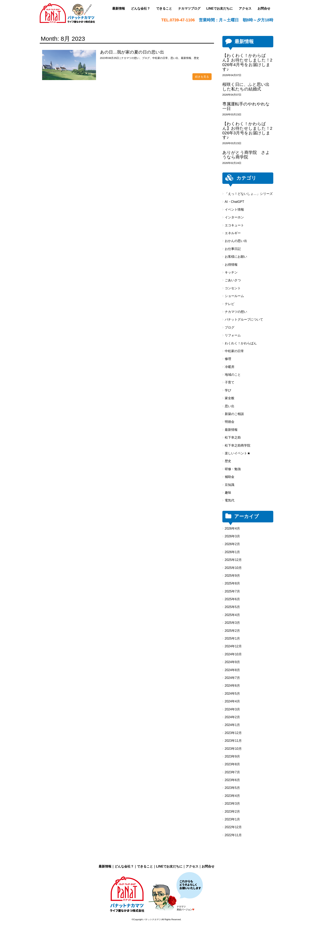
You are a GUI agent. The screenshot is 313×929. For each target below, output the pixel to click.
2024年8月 (232, 670)
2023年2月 (232, 811)
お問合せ (208, 866)
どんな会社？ (124, 866)
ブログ (146, 57)
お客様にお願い (236, 256)
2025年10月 (233, 567)
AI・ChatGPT (234, 201)
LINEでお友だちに (169, 866)
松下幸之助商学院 (237, 445)
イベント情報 (234, 209)
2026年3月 (232, 536)
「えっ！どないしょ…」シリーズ (249, 193)
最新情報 (186, 57)
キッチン (231, 272)
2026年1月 (232, 552)
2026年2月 (232, 544)
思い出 (174, 57)
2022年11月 (233, 835)
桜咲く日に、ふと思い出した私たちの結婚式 (245, 86)
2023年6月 (232, 780)
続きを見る (202, 76)
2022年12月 (233, 827)
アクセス (192, 866)
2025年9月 (232, 575)
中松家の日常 (160, 57)
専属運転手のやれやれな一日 (246, 106)
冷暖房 (229, 366)
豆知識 (229, 484)
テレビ (229, 304)
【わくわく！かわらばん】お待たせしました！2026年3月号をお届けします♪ (247, 130)
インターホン (234, 217)
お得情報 (231, 264)
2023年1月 (232, 819)
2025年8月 (232, 583)
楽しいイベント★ (237, 453)
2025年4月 (232, 615)
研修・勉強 (233, 469)
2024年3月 (232, 709)
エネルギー (233, 233)
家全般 (229, 398)
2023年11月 (233, 740)
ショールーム (234, 296)
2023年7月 (232, 772)
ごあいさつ (233, 280)
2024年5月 (232, 693)
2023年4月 (232, 795)
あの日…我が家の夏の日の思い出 (132, 52)
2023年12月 (233, 733)
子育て (229, 382)
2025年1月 (232, 638)
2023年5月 (232, 787)
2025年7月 (232, 591)
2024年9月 (232, 662)
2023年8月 (232, 764)
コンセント (233, 288)
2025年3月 (232, 622)
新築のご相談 (234, 414)
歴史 (196, 57)
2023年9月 (232, 756)
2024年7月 (232, 677)
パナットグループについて (244, 319)
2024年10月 (233, 654)
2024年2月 (232, 717)
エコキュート (234, 225)
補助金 (229, 476)
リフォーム (233, 335)
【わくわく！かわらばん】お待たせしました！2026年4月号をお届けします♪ (247, 62)
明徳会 (229, 421)
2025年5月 (232, 607)
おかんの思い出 (236, 241)
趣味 (228, 492)
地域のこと (233, 374)
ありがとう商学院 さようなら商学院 (246, 154)
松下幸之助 (233, 437)
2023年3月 (232, 803)
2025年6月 (232, 599)
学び (228, 390)
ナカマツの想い (130, 57)
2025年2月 (232, 630)
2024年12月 (233, 646)
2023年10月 (233, 748)
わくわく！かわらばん (241, 343)
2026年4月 (232, 528)
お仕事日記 (233, 249)
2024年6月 (232, 685)
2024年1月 (232, 725)
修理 (228, 359)
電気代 (229, 500)
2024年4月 (232, 701)
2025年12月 (233, 560)
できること (145, 866)
